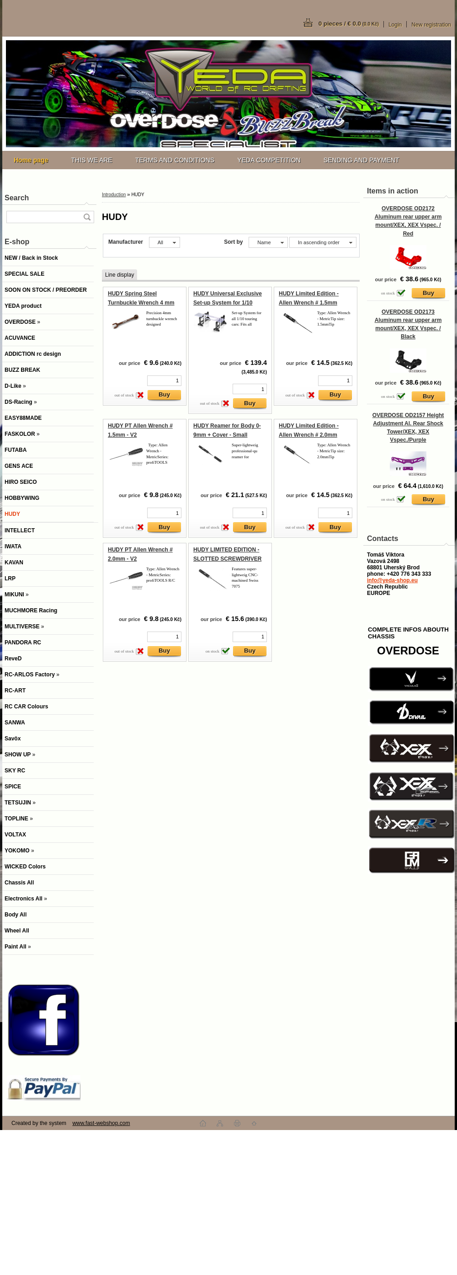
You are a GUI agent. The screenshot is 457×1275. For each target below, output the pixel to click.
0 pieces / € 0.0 (349, 23)
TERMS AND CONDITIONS (174, 160)
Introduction (114, 194)
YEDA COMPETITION (268, 160)
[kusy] (164, 380)
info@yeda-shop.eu (392, 580)
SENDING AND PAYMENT (361, 160)
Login (395, 24)
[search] (86, 217)
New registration (431, 24)
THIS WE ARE (91, 160)
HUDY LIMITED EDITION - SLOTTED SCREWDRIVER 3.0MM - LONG (227, 558)
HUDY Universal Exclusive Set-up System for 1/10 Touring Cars (227, 302)
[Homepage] (30, 160)
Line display (119, 275)
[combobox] (268, 242)
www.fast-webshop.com (101, 1123)
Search (17, 198)
